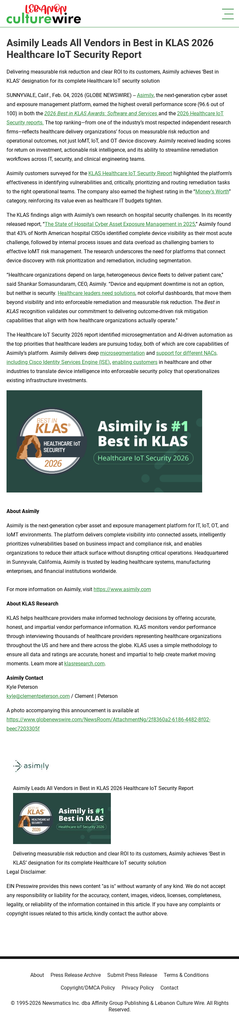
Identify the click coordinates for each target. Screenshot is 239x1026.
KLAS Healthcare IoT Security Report (130, 173)
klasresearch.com (84, 663)
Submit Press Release (132, 975)
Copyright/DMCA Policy (88, 988)
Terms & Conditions (186, 975)
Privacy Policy (138, 988)
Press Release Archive (76, 975)
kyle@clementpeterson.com (38, 696)
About (37, 975)
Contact (169, 988)
